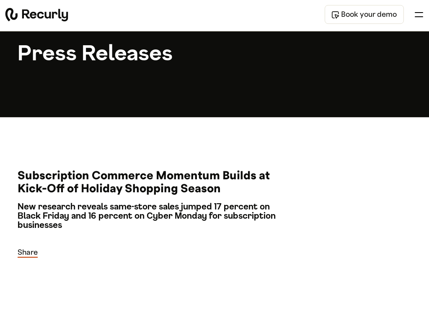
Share (28, 252)
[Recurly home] (36, 14)
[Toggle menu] (419, 15)
